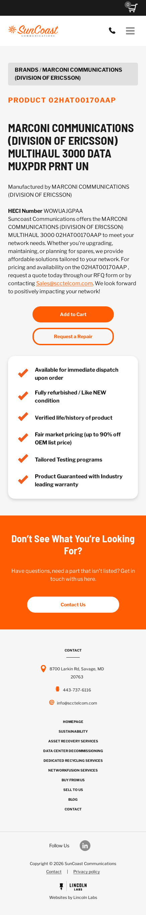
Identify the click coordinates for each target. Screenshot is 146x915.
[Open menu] (130, 31)
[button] (133, 8)
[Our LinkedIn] (88, 845)
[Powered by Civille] (73, 891)
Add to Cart (73, 314)
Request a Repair (73, 336)
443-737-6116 (114, 31)
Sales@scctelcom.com (64, 283)
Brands (27, 70)
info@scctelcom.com (77, 703)
